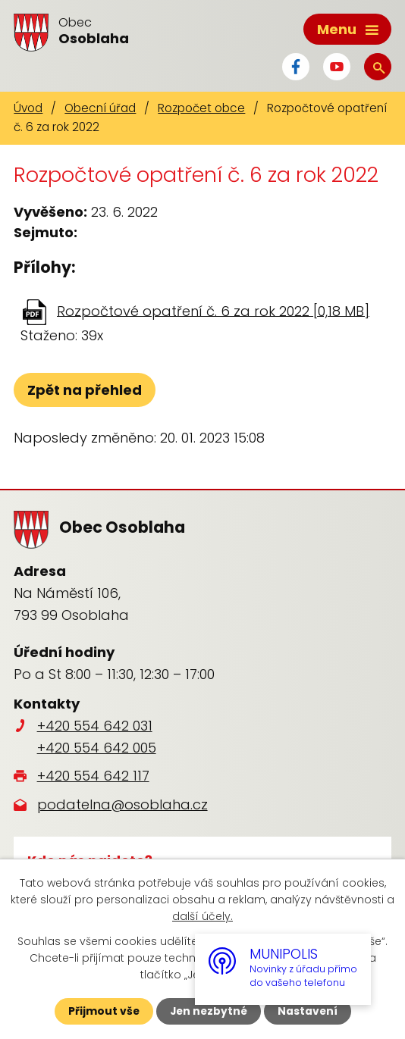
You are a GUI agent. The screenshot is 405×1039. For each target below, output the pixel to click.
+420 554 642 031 (94, 725)
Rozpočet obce (201, 108)
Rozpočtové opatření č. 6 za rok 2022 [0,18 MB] (213, 310)
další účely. (202, 916)
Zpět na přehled (84, 389)
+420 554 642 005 (96, 747)
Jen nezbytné (208, 1011)
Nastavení (308, 1011)
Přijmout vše (102, 1011)
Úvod (28, 108)
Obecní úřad (100, 108)
